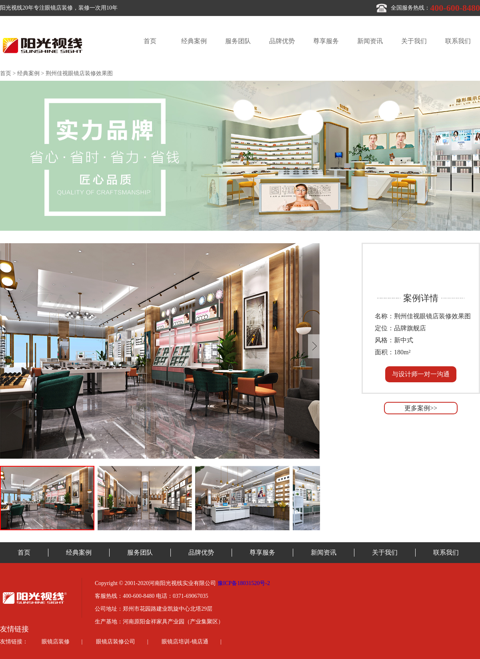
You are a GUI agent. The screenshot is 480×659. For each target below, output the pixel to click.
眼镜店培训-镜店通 (185, 642)
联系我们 (458, 41)
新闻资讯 (370, 41)
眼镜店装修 (56, 642)
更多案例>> (420, 408)
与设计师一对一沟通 (421, 374)
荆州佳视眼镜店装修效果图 (79, 73)
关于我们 (414, 41)
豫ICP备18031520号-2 (244, 583)
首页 (150, 41)
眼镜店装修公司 (115, 642)
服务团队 (238, 41)
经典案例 (194, 41)
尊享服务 (326, 41)
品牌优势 (282, 41)
